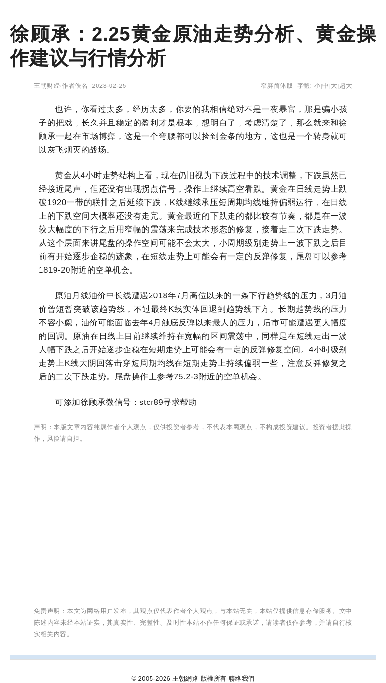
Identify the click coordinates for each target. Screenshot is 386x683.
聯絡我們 (242, 678)
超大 (345, 85)
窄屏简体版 (277, 85)
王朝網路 (185, 678)
